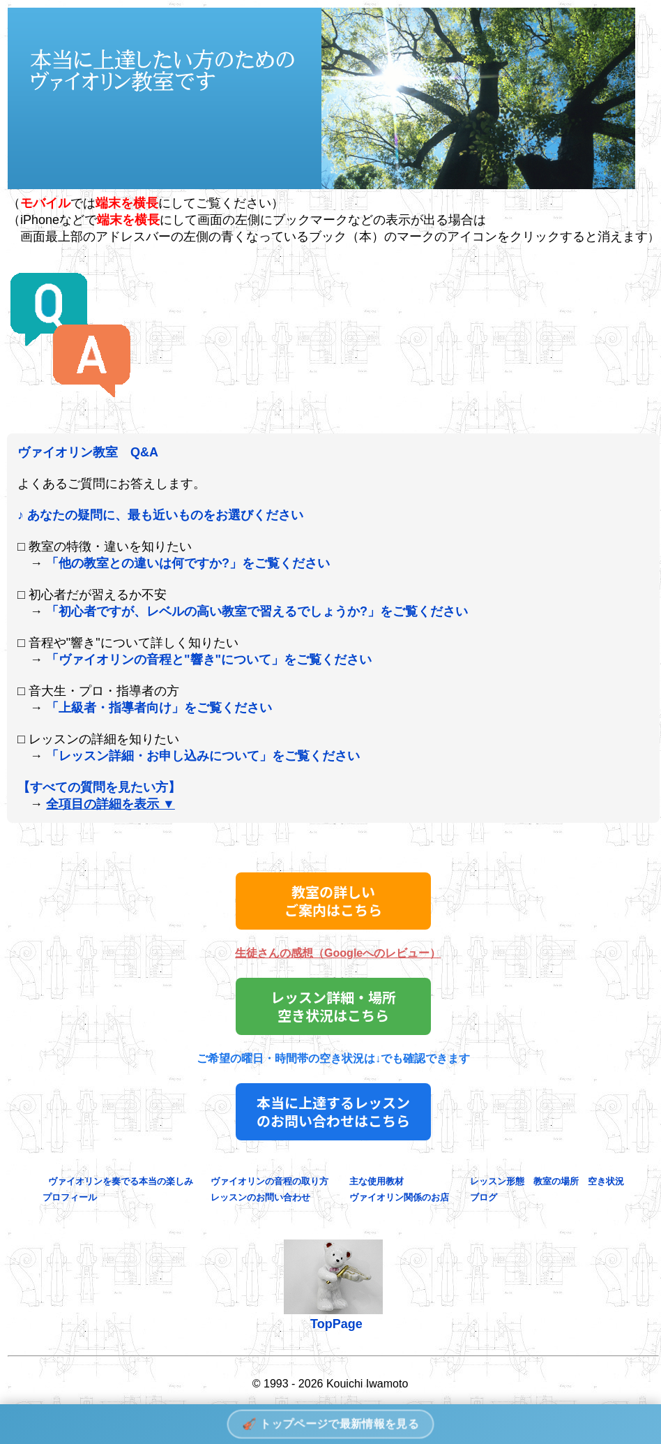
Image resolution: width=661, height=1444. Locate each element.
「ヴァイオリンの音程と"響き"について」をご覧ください (209, 660)
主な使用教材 (376, 1181)
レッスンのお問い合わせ (260, 1197)
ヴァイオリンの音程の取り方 (269, 1181)
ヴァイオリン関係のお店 (394, 1197)
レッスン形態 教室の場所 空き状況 (542, 1181)
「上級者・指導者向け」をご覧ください (159, 708)
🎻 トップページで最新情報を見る (330, 1423)
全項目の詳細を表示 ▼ (110, 804)
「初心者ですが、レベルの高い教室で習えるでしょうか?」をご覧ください (257, 611)
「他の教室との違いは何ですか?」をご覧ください (188, 563)
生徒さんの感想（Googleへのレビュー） (338, 953)
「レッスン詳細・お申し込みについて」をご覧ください (203, 756)
